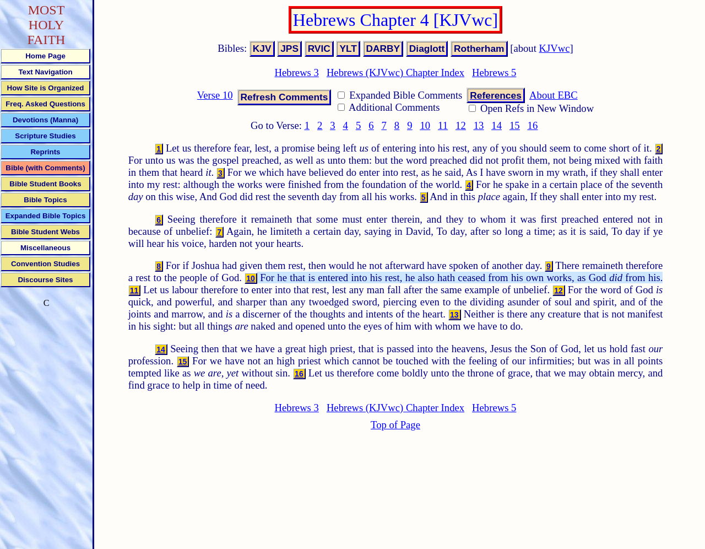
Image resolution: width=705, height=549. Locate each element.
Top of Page (395, 424)
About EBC (553, 95)
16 (533, 125)
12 (460, 125)
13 (479, 125)
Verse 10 (215, 95)
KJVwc (554, 48)
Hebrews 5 (494, 72)
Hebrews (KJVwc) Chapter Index (395, 72)
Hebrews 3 (297, 72)
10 (425, 125)
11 (443, 125)
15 (514, 125)
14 (496, 125)
